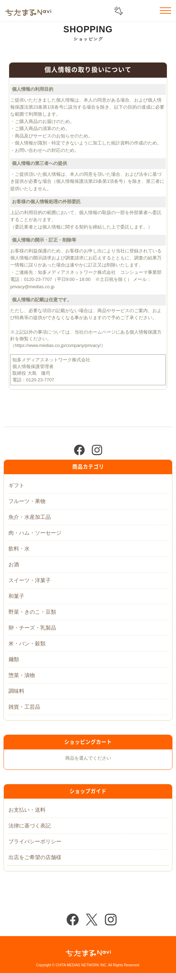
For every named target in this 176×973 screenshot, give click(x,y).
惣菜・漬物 (21, 675)
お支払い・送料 (26, 810)
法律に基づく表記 (29, 826)
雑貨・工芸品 (24, 707)
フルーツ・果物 (26, 501)
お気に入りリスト (148, 11)
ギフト (16, 485)
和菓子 (16, 596)
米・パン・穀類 (26, 643)
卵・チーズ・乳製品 (32, 628)
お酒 (13, 564)
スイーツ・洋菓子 (29, 580)
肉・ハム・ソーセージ (34, 533)
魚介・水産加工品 (29, 517)
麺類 (13, 659)
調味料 (16, 691)
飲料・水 (19, 549)
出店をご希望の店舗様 (34, 857)
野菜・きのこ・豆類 (32, 612)
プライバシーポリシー (34, 841)
